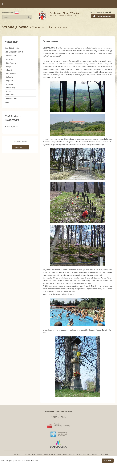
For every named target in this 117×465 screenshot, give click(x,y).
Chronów (9, 70)
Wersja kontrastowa (104, 16)
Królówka (9, 77)
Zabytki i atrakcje (12, 48)
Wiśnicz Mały (11, 73)
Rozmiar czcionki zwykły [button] (103, 12)
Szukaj (29, 17)
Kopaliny (9, 80)
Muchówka (10, 95)
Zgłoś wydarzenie (20, 142)
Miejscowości (10, 55)
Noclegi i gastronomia (14, 52)
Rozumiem (108, 460)
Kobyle (8, 66)
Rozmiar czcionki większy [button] (106, 12)
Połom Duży (10, 88)
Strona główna (15, 27)
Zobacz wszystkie (20, 147)
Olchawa (9, 84)
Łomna (8, 91)
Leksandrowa (11, 98)
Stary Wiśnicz (11, 63)
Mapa (7, 102)
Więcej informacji (32, 460)
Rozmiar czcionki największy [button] (111, 12)
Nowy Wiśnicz (11, 59)
